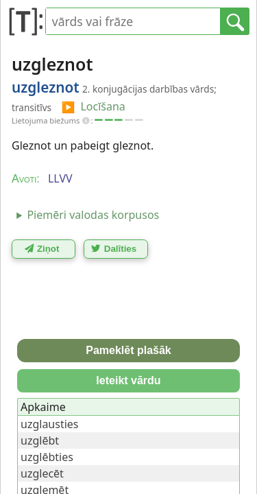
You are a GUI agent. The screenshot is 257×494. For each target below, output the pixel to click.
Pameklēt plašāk (128, 350)
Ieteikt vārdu (128, 380)
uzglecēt (42, 473)
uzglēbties (47, 456)
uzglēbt (40, 440)
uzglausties (50, 424)
